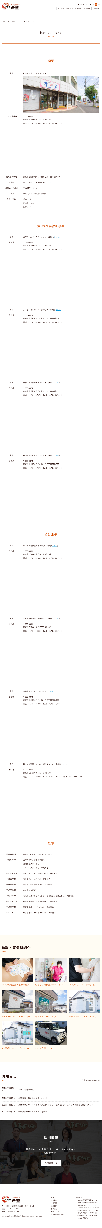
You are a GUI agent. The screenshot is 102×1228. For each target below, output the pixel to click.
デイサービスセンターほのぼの (88, 1208)
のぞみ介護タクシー (85, 1218)
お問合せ (96, 8)
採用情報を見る (51, 1163)
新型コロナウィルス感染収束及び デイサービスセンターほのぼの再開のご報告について (56, 1105)
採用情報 (78, 8)
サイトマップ (84, 4)
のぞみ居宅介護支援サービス (88, 1200)
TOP (52, 1197)
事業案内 (69, 8)
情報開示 (87, 8)
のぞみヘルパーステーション (88, 1205)
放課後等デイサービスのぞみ (88, 1215)
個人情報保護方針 (57, 1214)
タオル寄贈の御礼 (26, 1090)
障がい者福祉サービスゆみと (88, 1213)
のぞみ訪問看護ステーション (88, 1202)
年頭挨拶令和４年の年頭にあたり (32, 1112)
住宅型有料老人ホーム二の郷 (88, 1210)
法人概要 (61, 8)
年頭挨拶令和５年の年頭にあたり (32, 1098)
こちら (49, 182)
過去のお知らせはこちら (92, 1080)
